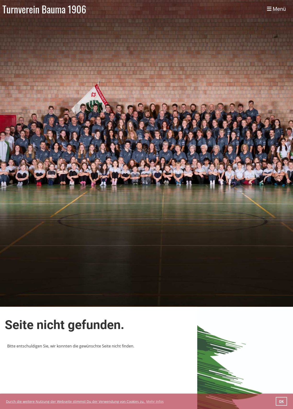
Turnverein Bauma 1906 (44, 9)
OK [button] (281, 401)
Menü (276, 9)
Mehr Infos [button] (155, 401)
